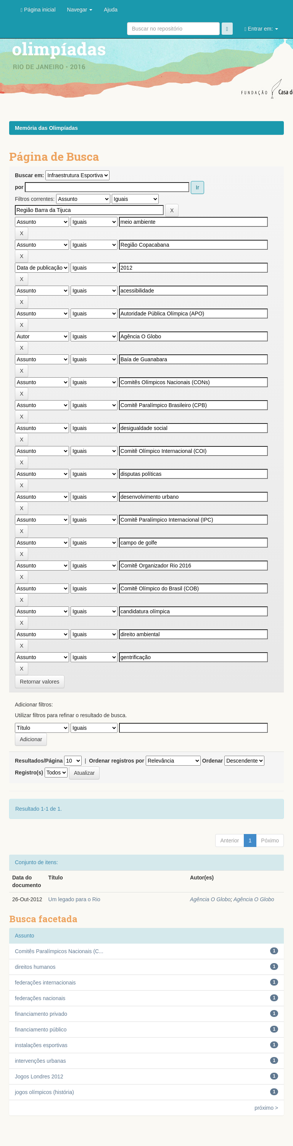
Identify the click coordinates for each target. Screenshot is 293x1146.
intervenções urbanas (40, 1061)
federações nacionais (40, 998)
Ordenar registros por (116, 761)
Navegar (80, 9)
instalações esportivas (41, 1045)
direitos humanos (35, 967)
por (19, 187)
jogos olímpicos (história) (44, 1092)
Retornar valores (40, 682)
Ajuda (111, 9)
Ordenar (212, 761)
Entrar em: (261, 29)
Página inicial (38, 9)
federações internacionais (45, 983)
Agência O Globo (210, 899)
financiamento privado (41, 1014)
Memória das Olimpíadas (46, 128)
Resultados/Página (39, 761)
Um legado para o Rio (74, 899)
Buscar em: (29, 175)
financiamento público (40, 1029)
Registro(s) (29, 772)
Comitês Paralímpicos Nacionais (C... (59, 951)
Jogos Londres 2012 (39, 1076)
